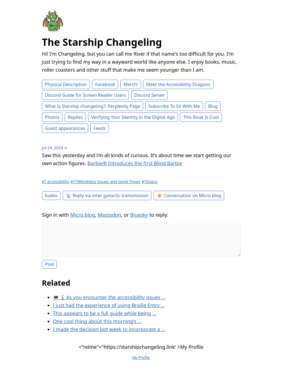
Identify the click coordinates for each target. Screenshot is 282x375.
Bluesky (139, 214)
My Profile (141, 362)
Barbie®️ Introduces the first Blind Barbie (134, 163)
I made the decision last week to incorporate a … (109, 333)
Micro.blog (82, 214)
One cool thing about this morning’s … (97, 325)
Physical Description (66, 84)
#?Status (150, 181)
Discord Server (149, 95)
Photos (52, 117)
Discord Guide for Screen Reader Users (85, 95)
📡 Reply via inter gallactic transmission (107, 195)
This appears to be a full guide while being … (104, 317)
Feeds (99, 128)
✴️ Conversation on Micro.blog (189, 195)
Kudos (51, 195)
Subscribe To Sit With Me (174, 106)
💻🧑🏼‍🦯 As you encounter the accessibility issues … (109, 301)
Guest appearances (65, 128)
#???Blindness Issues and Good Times (105, 181)
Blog (213, 106)
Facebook (105, 84)
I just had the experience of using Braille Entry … (109, 309)
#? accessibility (55, 181)
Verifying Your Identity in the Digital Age (133, 117)
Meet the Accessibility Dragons (178, 84)
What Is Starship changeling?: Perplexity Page (92, 106)
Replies (75, 117)
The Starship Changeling (102, 42)
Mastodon (109, 214)
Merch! (130, 84)
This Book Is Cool (201, 117)
